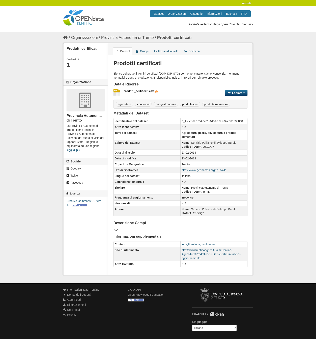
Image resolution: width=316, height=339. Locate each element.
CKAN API (134, 289)
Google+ (74, 168)
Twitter (73, 175)
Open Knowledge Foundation (146, 294)
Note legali (71, 309)
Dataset (159, 13)
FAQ (244, 13)
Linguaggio (199, 321)
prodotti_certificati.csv (141, 91)
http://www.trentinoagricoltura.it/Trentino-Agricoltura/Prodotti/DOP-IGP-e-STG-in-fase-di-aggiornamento (211, 254)
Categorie (196, 13)
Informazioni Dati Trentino (81, 289)
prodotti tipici (190, 104)
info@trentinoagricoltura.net (199, 244)
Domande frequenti (77, 294)
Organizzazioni (177, 13)
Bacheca (231, 13)
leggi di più (73, 150)
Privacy (69, 314)
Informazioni (214, 13)
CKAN (217, 314)
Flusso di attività (166, 51)
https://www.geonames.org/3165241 (204, 170)
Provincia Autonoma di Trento (127, 37)
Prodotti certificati (174, 37)
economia (143, 104)
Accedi (246, 3)
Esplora (236, 93)
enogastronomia (166, 104)
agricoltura (124, 104)
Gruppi (142, 51)
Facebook (75, 182)
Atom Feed (72, 299)
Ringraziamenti (74, 304)
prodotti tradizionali (216, 104)
